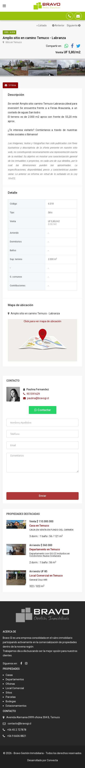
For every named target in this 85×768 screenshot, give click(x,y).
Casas (9, 675)
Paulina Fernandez (36, 389)
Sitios (9, 692)
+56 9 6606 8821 (16, 735)
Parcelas (11, 697)
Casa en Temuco (39, 525)
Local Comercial (15, 688)
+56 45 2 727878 (16, 729)
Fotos (10, 85)
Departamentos (15, 679)
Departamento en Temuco (44, 549)
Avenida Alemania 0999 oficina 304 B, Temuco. (33, 717)
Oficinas (10, 683)
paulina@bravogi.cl (36, 398)
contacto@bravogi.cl (19, 723)
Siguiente (73, 25)
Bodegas (11, 701)
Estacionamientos (16, 705)
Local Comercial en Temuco (46, 575)
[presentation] (34, 483)
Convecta (52, 760)
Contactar (42, 410)
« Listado (41, 25)
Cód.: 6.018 (9, 32)
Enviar (42, 495)
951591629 (31, 393)
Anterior (58, 25)
